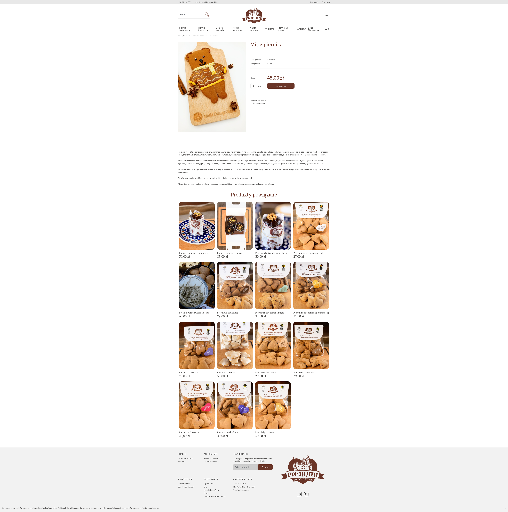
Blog (205, 487)
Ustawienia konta (210, 461)
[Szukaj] (206, 14)
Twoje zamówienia (211, 458)
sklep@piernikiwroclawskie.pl (207, 2)
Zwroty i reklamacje (185, 458)
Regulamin (181, 461)
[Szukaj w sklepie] (190, 14)
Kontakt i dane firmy (211, 490)
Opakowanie (208, 484)
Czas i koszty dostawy (186, 487)
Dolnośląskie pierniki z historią (215, 496)
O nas (206, 493)
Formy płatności (184, 484)
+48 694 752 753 (239, 484)
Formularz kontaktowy (241, 490)
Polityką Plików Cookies (68, 508)
